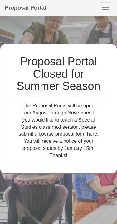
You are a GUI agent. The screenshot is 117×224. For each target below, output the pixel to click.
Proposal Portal (25, 8)
